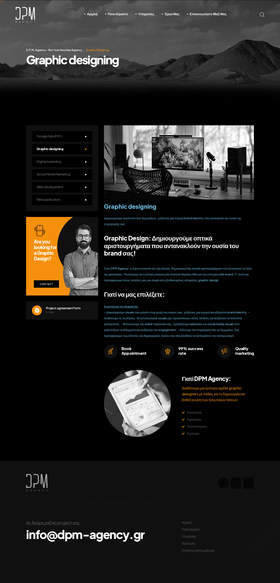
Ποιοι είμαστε (118, 14)
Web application (48, 199)
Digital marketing (49, 161)
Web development (50, 187)
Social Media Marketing (53, 174)
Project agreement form (63, 308)
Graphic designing (50, 149)
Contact (46, 284)
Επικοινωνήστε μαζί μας (208, 14)
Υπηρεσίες (146, 14)
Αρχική (92, 14)
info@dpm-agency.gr (85, 534)
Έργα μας (172, 14)
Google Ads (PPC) (49, 136)
